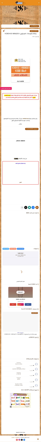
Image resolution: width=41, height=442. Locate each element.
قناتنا (13, 304)
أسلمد (9, 95)
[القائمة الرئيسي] (39, 3)
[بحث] (2, 3)
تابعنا (20, 304)
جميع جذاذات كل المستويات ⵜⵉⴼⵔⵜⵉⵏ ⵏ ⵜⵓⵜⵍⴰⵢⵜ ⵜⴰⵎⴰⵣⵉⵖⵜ (20, 334)
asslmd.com (26, 118)
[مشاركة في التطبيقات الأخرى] (22, 207)
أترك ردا (32, 365)
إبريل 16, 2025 (20, 332)
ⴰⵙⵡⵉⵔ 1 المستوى (34, 31)
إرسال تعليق (20, 253)
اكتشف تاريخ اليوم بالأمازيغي (6, 88)
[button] (33, 207)
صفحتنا (28, 304)
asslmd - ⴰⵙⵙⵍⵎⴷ (16, 437)
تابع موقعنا (20, 292)
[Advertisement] (20, 15)
